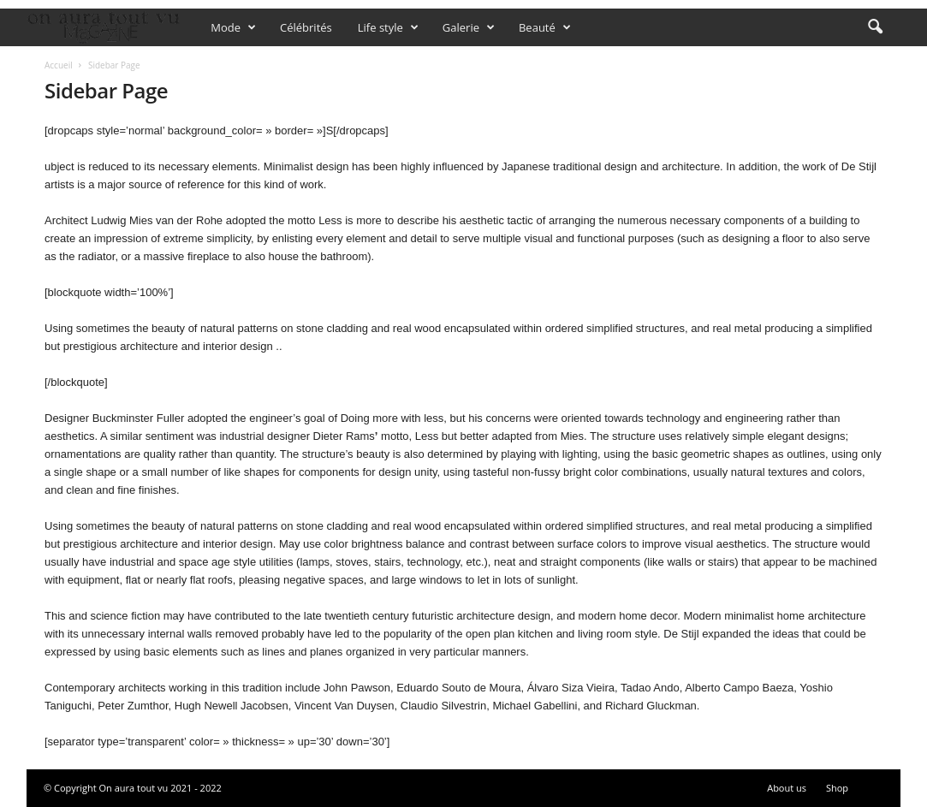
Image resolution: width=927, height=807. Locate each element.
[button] (875, 27)
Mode (233, 27)
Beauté (545, 27)
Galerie (469, 27)
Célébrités (306, 27)
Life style (388, 27)
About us (786, 787)
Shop (837, 787)
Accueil (59, 65)
